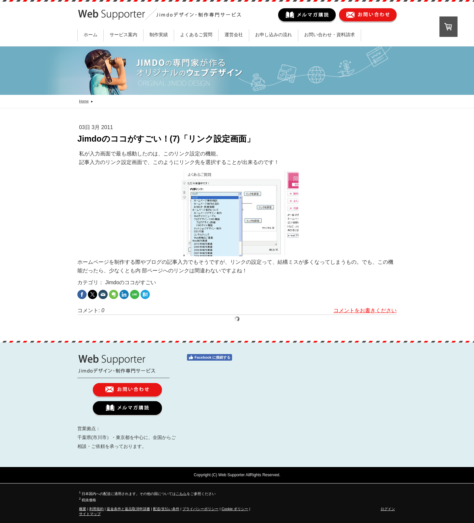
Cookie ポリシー (235, 509)
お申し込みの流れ (273, 34)
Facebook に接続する (209, 357)
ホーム (90, 34)
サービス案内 (123, 34)
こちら (181, 493)
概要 (82, 509)
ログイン (388, 509)
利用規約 (96, 509)
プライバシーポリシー (200, 509)
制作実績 (158, 34)
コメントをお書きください (365, 310)
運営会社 (233, 34)
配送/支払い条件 (166, 509)
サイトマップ (90, 514)
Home (84, 101)
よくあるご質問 (196, 34)
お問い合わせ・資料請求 (329, 34)
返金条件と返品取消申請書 (128, 509)
